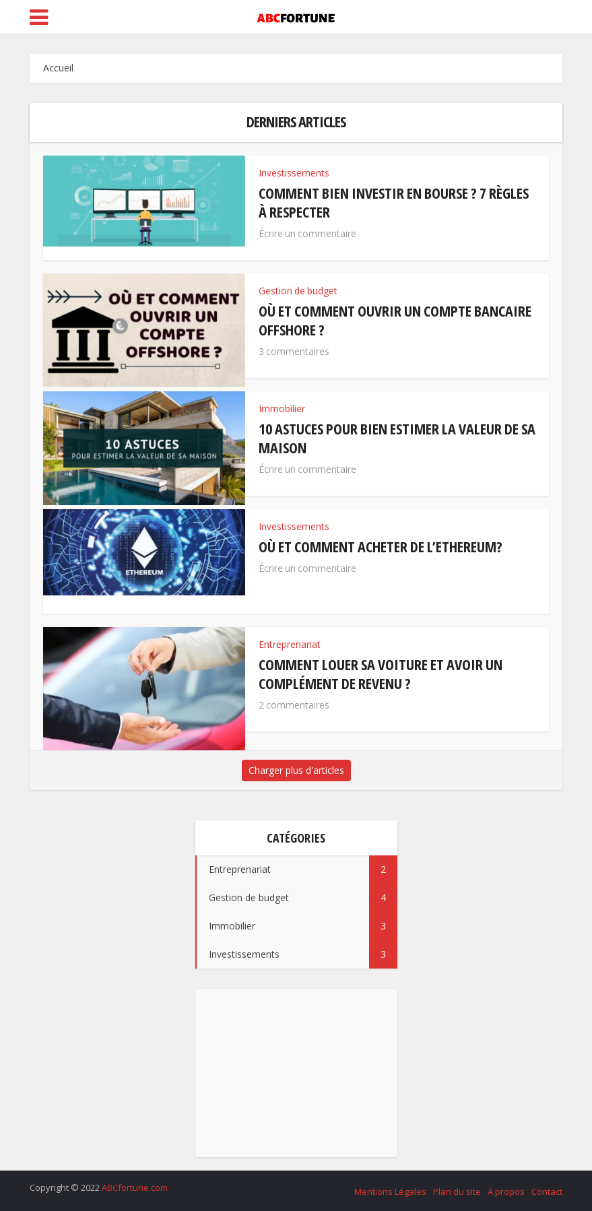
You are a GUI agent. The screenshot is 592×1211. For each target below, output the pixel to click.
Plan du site (457, 1191)
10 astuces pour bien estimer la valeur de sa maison (397, 437)
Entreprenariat (290, 644)
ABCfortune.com (135, 1187)
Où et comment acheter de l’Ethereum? (380, 546)
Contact (546, 1191)
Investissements (294, 172)
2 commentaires (294, 705)
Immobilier (282, 408)
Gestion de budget (298, 290)
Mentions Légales (390, 1191)
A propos (506, 1191)
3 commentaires (294, 352)
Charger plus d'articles (296, 770)
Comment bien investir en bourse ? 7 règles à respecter (394, 202)
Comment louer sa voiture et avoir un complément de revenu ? (380, 673)
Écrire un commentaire (307, 234)
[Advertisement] (296, 1073)
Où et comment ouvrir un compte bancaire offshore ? (395, 319)
